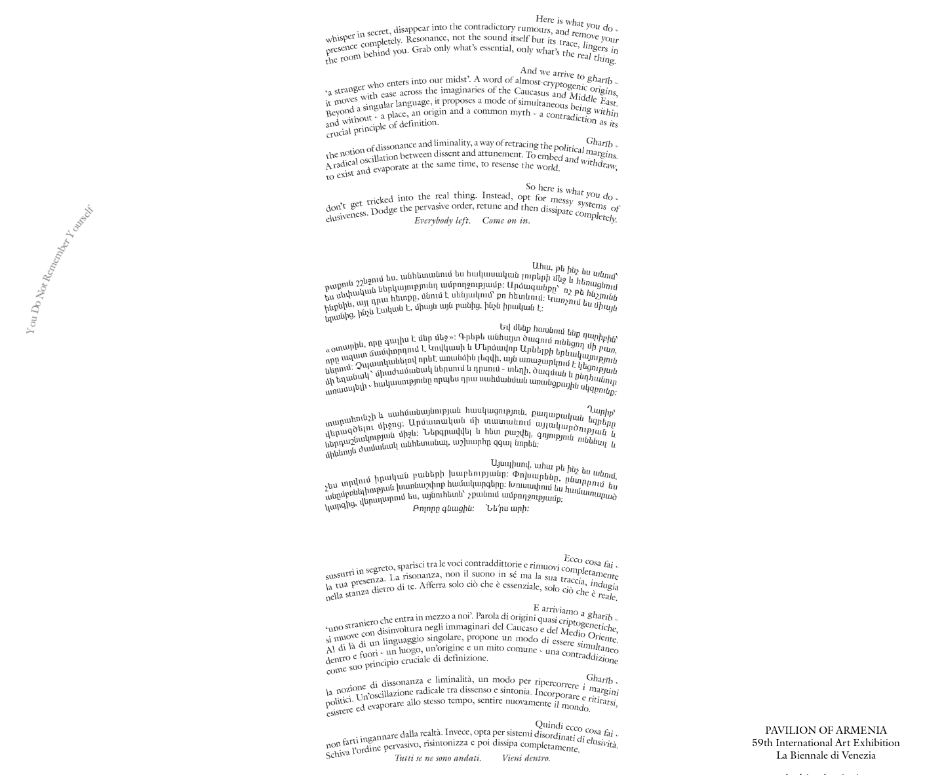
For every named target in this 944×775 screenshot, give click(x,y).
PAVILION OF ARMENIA (826, 732)
